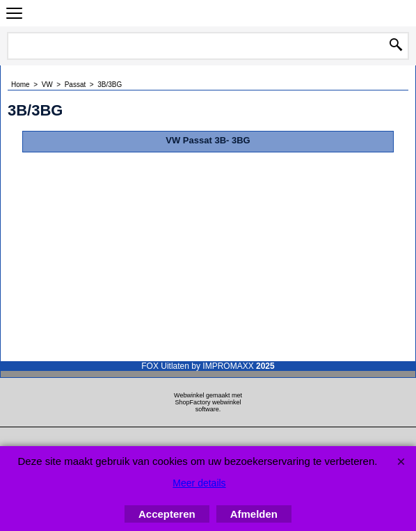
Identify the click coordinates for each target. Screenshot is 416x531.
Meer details (199, 483)
